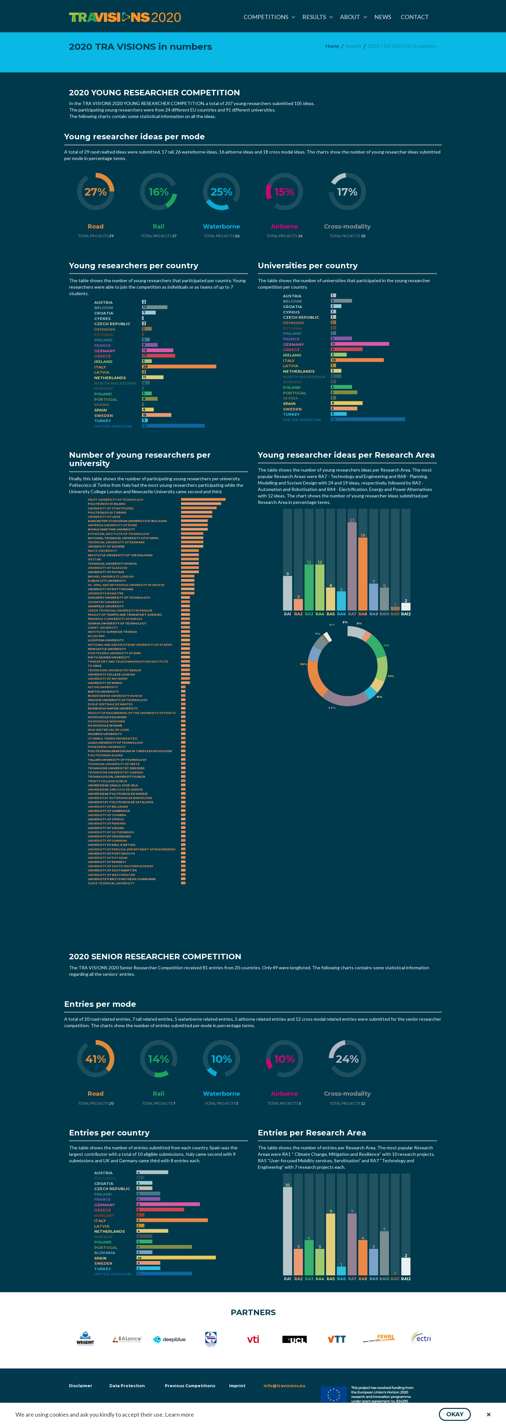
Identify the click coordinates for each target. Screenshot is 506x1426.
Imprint (237, 1385)
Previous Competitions (190, 1385)
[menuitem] (268, 16)
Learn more (179, 1414)
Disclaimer (80, 1385)
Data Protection (127, 1385)
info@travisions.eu (284, 1385)
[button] (455, 1414)
